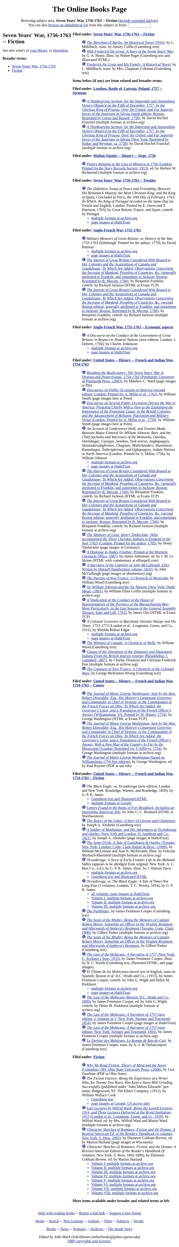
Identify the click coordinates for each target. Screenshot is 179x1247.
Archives (96, 1229)
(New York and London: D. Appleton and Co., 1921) (129, 834)
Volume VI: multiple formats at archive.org (123, 1184)
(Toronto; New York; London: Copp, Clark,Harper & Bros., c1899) (129, 845)
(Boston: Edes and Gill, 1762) (129, 606)
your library (38, 50)
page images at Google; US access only (120, 1103)
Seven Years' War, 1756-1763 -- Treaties (124, 180)
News (64, 1229)
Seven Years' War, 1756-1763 (34, 66)
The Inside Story (120, 1229)
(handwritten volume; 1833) (126, 567)
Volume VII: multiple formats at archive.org (124, 1189)
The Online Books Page (89, 9)
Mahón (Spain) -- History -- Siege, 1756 (124, 156)
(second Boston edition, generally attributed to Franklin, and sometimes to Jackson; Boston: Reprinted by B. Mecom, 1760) (129, 300)
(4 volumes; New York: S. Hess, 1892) (128, 1134)
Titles (108, 1221)
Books (51, 1229)
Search (54, 1221)
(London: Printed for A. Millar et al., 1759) (128, 411)
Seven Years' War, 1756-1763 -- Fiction (124, 34)
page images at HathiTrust (110, 222)
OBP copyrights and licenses (88, 1241)
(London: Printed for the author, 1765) (126, 539)
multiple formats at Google (111, 803)
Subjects (123, 1221)
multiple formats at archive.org (114, 218)
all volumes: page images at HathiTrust (120, 894)
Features (79, 1229)
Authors (93, 1221)
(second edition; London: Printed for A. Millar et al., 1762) (123, 392)
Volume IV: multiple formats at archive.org (123, 1176)
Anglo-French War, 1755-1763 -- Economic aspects (133, 327)
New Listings (73, 1221)
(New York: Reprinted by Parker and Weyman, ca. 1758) (128, 135)
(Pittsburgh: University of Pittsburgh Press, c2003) (128, 377)
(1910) (126, 42)
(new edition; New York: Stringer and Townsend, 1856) (123, 1030)
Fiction (17, 70)
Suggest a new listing (125, 1213)
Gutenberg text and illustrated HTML (119, 799)
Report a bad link (92, 1213)
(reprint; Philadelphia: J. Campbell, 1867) (127, 656)
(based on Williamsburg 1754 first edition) (123, 759)
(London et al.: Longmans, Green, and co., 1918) (127, 1112)
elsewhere (60, 50)
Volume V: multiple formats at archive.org (122, 1180)
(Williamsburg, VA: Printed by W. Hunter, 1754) (129, 704)
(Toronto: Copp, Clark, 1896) (128, 926)
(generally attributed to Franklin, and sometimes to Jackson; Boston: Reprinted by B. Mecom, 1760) (129, 270)
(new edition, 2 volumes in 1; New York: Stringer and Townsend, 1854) (126, 1019)
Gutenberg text (102, 1099)
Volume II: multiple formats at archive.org (122, 902)
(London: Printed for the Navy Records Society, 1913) (127, 166)
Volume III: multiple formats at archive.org (123, 906)
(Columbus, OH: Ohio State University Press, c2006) (124, 1067)
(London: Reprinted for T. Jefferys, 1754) (129, 736)
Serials (139, 1221)
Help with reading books (56, 1213)
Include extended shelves (138, 21)
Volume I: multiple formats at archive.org (122, 898)
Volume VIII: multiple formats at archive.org (124, 1193)
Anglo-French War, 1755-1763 (117, 230)
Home (40, 1221)
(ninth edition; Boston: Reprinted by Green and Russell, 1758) (128, 109)
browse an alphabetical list (68, 25)
